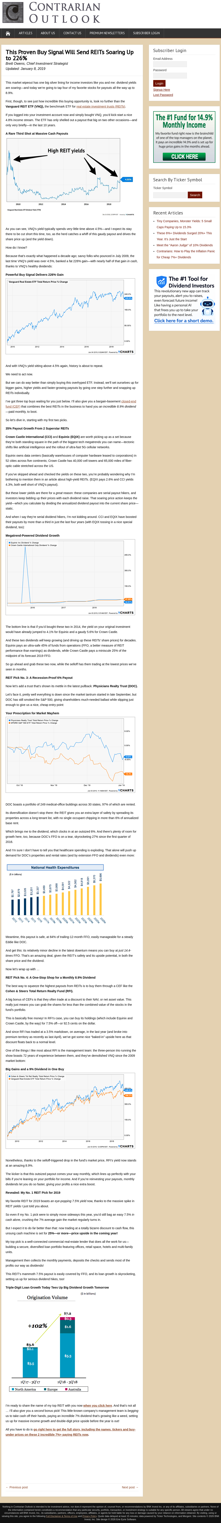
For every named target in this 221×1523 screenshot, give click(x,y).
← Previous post (17, 1487)
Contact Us (72, 33)
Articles (25, 33)
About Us (48, 33)
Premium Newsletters (107, 33)
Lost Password (163, 95)
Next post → (130, 1487)
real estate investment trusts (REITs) (100, 106)
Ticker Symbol (162, 188)
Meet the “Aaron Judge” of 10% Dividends (185, 245)
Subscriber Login (146, 33)
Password (159, 70)
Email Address (162, 58)
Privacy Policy (89, 1516)
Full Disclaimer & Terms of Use (61, 1516)
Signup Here (161, 89)
